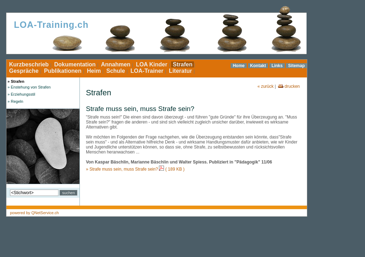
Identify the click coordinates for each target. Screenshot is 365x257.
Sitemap (296, 65)
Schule (116, 71)
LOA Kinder (151, 64)
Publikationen (62, 71)
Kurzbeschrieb (28, 64)
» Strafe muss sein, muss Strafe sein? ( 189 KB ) (135, 169)
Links (277, 65)
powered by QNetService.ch (34, 213)
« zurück (265, 86)
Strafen (182, 64)
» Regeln (14, 101)
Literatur (180, 71)
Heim (93, 71)
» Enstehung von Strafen (28, 87)
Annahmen (115, 64)
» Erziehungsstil (20, 94)
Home (239, 65)
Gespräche (23, 71)
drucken (288, 86)
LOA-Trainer (147, 71)
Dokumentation (74, 64)
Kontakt (258, 65)
